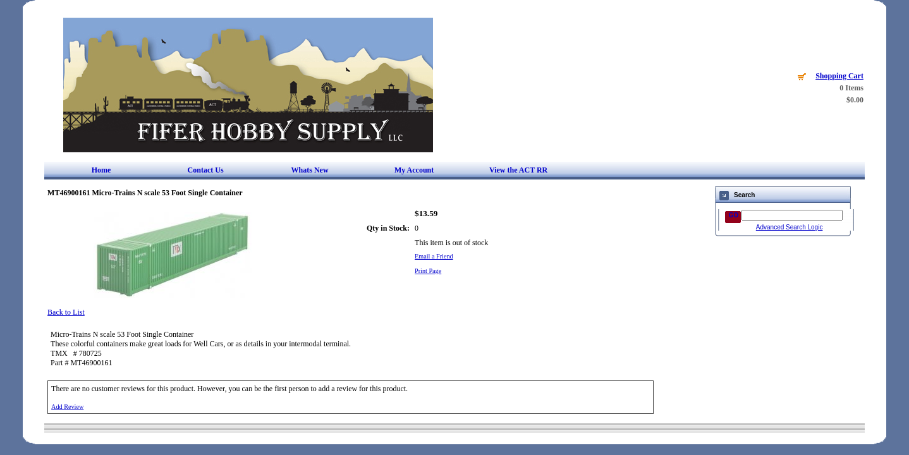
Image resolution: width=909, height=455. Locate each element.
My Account (414, 170)
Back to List (66, 312)
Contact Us (206, 170)
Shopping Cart (839, 75)
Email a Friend (434, 256)
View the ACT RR (518, 170)
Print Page (428, 270)
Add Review (67, 406)
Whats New (310, 170)
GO (734, 215)
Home (101, 170)
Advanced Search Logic (789, 227)
